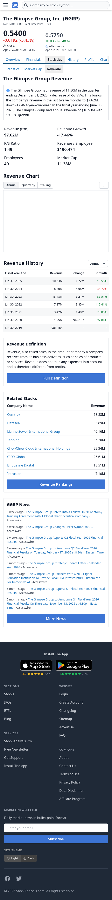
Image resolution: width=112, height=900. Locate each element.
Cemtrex (13, 414)
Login (63, 694)
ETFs (7, 710)
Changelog (67, 710)
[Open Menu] (5, 5)
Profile (89, 59)
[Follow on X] (19, 878)
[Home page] (15, 5)
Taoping (13, 440)
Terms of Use (69, 774)
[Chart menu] (104, 185)
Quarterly (28, 185)
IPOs (7, 702)
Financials (33, 59)
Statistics (55, 59)
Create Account (71, 702)
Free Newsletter (16, 749)
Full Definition (56, 378)
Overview (13, 59)
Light (12, 858)
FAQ (62, 735)
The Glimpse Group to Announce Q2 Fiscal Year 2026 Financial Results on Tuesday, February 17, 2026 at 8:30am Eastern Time (55, 550)
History (73, 59)
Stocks (9, 694)
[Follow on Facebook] (7, 878)
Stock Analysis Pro (18, 741)
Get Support (13, 757)
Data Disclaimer (71, 790)
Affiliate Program (72, 799)
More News (56, 618)
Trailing (45, 185)
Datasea (13, 423)
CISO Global (16, 457)
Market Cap (33, 69)
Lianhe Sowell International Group (33, 431)
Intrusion (14, 473)
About (64, 757)
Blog (7, 719)
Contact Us (67, 766)
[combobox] (66, 5)
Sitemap (65, 719)
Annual (11, 185)
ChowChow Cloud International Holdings (38, 448)
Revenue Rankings (55, 484)
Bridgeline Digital (20, 465)
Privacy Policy (69, 782)
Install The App (15, 766)
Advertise (66, 727)
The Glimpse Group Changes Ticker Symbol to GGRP (61, 527)
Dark (28, 858)
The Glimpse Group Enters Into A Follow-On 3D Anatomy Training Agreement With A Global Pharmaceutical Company (54, 514)
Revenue (54, 69)
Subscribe (56, 839)
